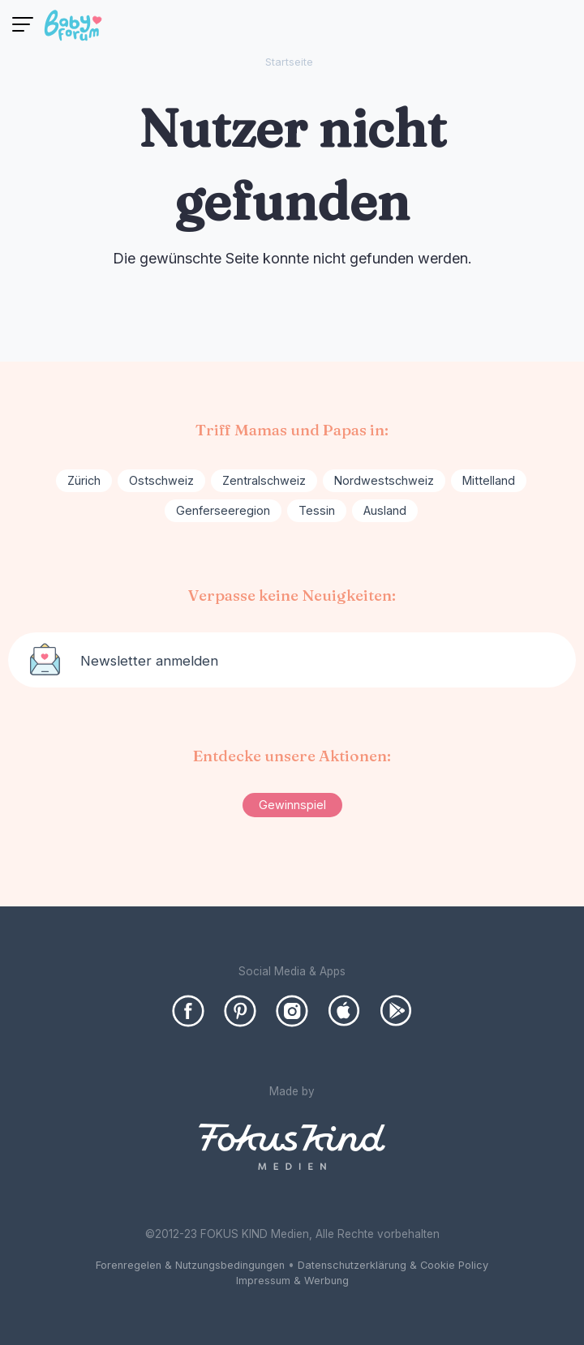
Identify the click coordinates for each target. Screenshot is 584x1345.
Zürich (84, 480)
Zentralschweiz (264, 480)
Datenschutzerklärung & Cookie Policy (393, 1265)
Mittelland (488, 480)
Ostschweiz (161, 480)
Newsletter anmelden (149, 661)
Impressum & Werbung (292, 1280)
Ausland (384, 510)
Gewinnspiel (292, 805)
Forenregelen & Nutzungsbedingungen (190, 1265)
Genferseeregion (223, 510)
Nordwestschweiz (384, 480)
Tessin (316, 510)
